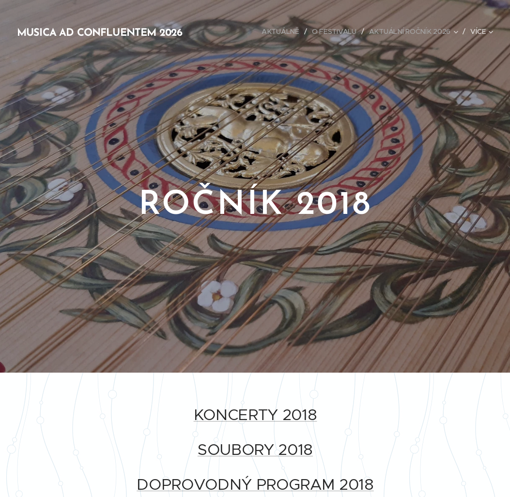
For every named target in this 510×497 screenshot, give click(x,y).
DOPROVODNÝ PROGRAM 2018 (255, 484)
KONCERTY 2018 (255, 414)
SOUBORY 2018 (254, 449)
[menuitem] (282, 31)
